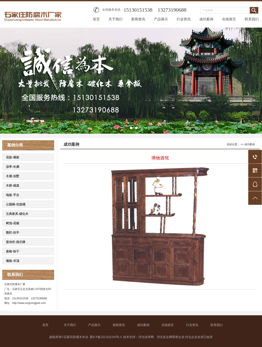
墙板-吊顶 (12, 261)
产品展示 (161, 19)
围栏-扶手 (12, 232)
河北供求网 (146, 337)
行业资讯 (184, 19)
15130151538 (138, 10)
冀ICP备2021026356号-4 (105, 337)
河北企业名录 (194, 337)
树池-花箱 (12, 223)
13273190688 (172, 10)
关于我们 (115, 19)
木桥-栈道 (12, 185)
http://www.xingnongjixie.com (29, 303)
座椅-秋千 (12, 251)
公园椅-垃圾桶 (15, 204)
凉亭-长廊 (12, 166)
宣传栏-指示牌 (15, 242)
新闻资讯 (138, 19)
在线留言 (229, 19)
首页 (96, 19)
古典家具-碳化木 (17, 214)
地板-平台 (12, 195)
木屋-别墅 (12, 176)
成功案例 (206, 19)
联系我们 (252, 19)
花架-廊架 (12, 157)
